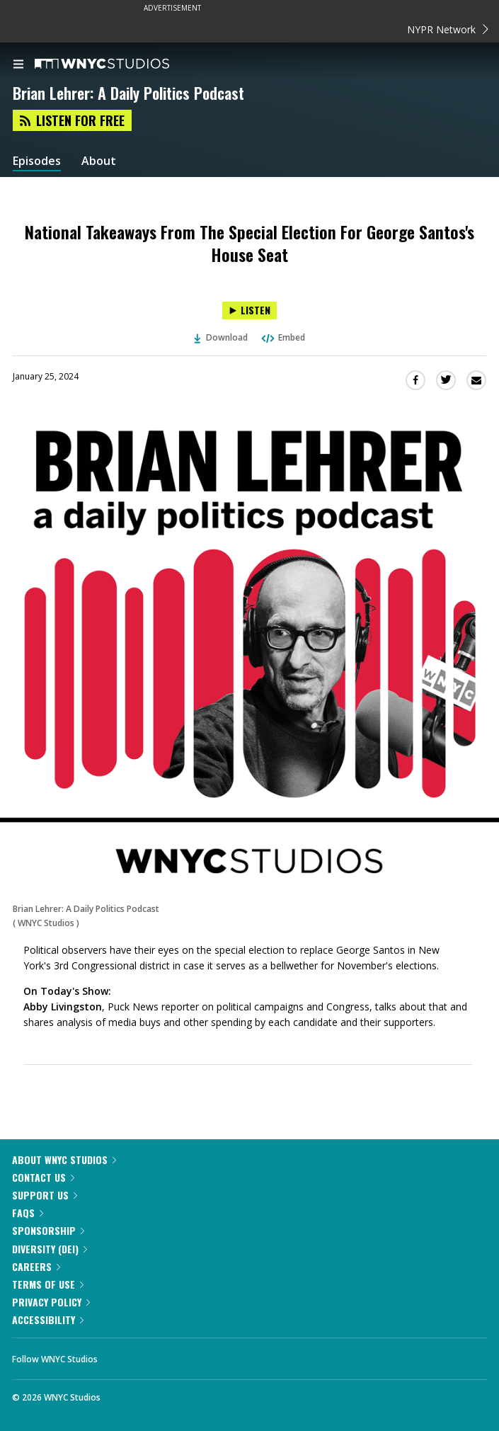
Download (221, 337)
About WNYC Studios (64, 1159)
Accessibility (48, 1319)
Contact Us (43, 1177)
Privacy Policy (51, 1301)
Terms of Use (48, 1284)
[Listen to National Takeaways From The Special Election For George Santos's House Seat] (249, 310)
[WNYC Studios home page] (120, 64)
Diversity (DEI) (49, 1248)
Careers (36, 1266)
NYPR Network (447, 29)
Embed (282, 337)
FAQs (27, 1212)
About (98, 161)
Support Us (44, 1194)
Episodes (37, 161)
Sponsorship (48, 1230)
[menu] (18, 65)
